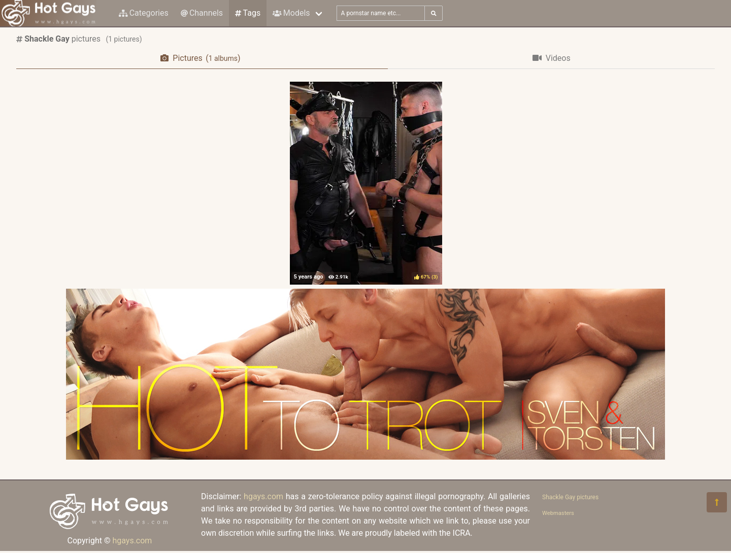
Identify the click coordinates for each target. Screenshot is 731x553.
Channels (202, 13)
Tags (247, 13)
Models (291, 13)
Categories (144, 13)
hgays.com (132, 540)
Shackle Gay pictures (570, 497)
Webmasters (558, 513)
